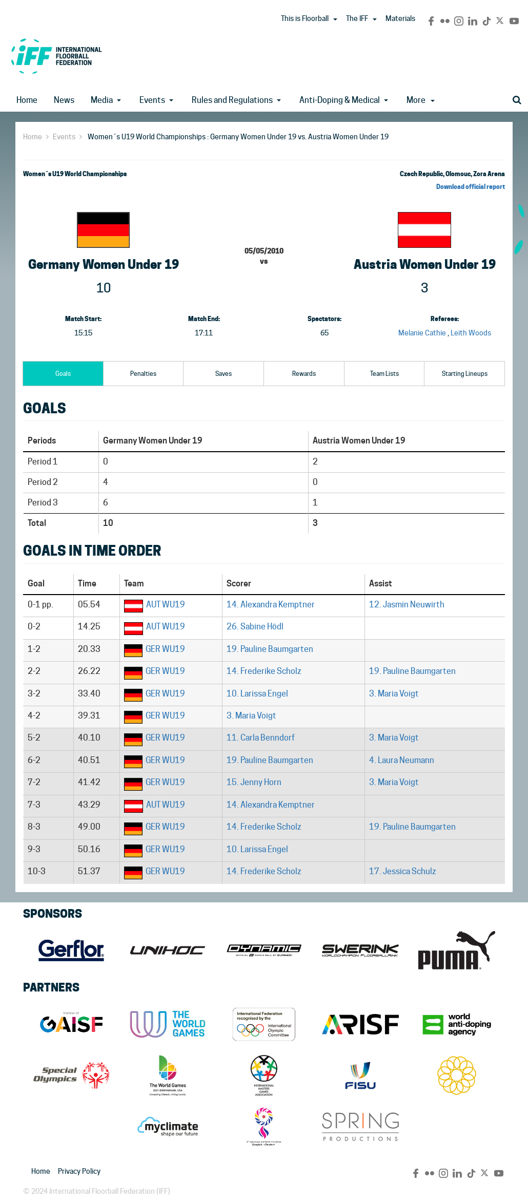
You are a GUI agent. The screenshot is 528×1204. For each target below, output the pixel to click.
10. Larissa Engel (257, 694)
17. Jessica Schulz (402, 871)
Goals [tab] (63, 373)
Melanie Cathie (422, 333)
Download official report (470, 187)
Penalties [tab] (143, 373)
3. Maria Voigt (394, 694)
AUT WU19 (165, 604)
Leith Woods (471, 333)
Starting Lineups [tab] (465, 373)
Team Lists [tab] (384, 373)
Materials (400, 18)
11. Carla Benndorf (261, 738)
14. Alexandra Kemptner (271, 604)
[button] (335, 19)
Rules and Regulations (232, 100)
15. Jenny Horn (254, 782)
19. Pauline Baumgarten (270, 649)
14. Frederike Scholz (264, 671)
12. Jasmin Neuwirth (406, 604)
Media (102, 100)
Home (26, 100)
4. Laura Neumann (401, 760)
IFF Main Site (56, 56)
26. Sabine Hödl (255, 626)
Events (152, 100)
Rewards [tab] (304, 373)
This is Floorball (305, 18)
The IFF (357, 18)
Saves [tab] (223, 373)
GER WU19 (165, 649)
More (421, 100)
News (64, 100)
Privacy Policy (79, 1171)
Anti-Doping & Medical (339, 100)
